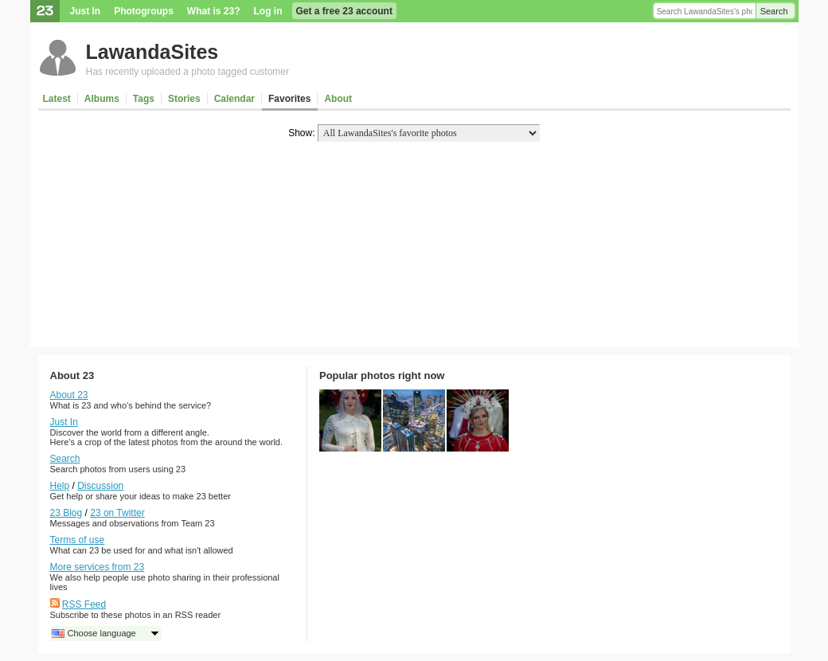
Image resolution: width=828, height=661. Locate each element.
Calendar (234, 98)
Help (60, 485)
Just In (85, 11)
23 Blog (66, 512)
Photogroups (144, 11)
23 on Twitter (117, 512)
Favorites (289, 98)
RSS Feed (84, 604)
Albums (101, 98)
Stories (184, 98)
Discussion (100, 485)
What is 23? (213, 11)
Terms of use (77, 540)
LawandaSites (152, 52)
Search (774, 11)
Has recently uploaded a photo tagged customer (188, 71)
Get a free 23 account (344, 11)
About (338, 98)
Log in (268, 11)
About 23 (69, 395)
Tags (143, 98)
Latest (57, 98)
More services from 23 (97, 567)
